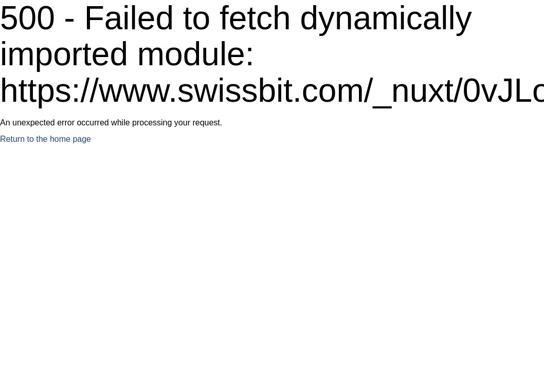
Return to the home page (45, 139)
